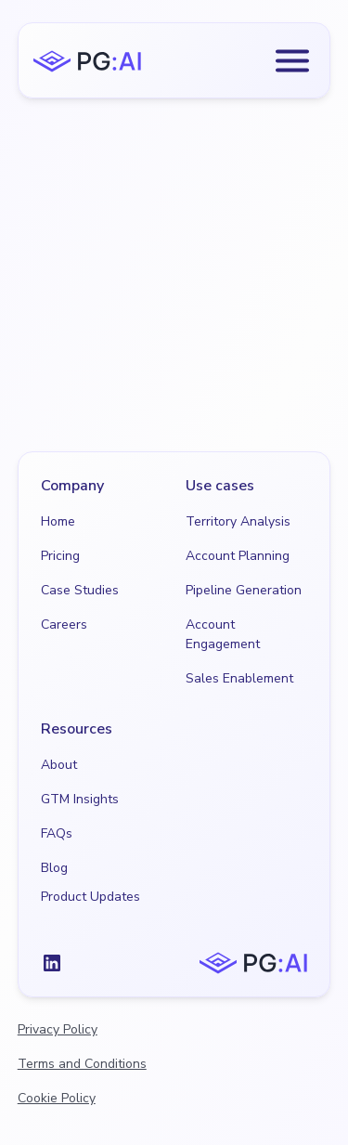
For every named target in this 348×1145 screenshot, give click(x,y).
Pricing (60, 556)
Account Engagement (223, 634)
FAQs (56, 833)
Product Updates (90, 896)
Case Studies (80, 590)
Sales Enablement (239, 678)
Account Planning (238, 556)
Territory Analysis (238, 521)
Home (58, 521)
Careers (64, 624)
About (59, 765)
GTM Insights (80, 799)
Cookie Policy (57, 1098)
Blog (54, 868)
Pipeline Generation (244, 590)
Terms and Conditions (82, 1064)
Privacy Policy (57, 1029)
